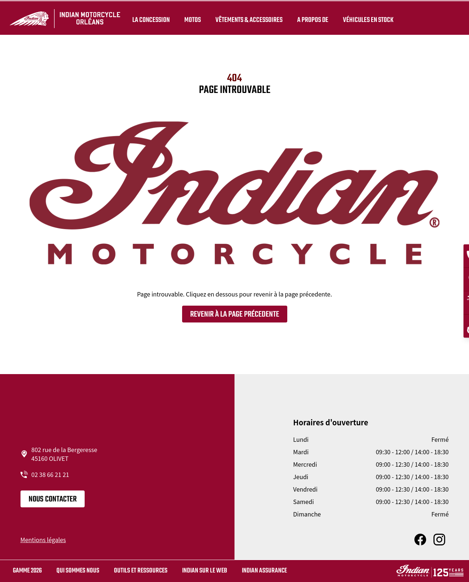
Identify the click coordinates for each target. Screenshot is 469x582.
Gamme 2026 (27, 571)
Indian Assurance (264, 571)
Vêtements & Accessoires (247, 19)
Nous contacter (53, 499)
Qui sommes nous (77, 571)
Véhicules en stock (367, 19)
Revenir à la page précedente (234, 314)
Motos (191, 19)
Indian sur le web (204, 571)
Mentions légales (43, 539)
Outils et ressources (140, 571)
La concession (150, 19)
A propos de (311, 19)
